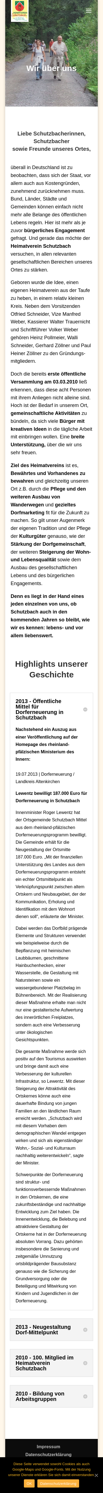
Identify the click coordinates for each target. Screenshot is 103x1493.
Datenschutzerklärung (48, 1454)
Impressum (48, 1446)
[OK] (96, 1475)
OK (29, 1484)
